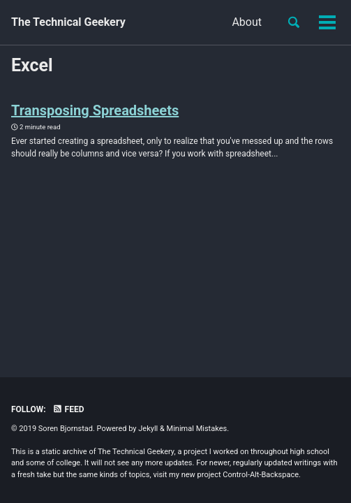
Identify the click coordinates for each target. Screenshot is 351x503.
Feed (68, 409)
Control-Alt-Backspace (261, 474)
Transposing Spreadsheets (95, 110)
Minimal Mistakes (197, 428)
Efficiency (238, 22)
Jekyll (148, 428)
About (177, 22)
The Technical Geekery (68, 22)
